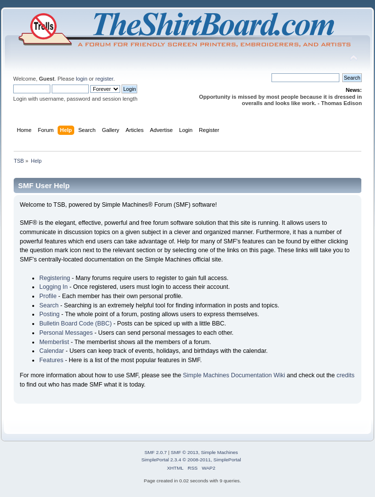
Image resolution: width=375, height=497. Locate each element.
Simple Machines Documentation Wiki (234, 375)
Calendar (51, 350)
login (81, 79)
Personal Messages (66, 332)
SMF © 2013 (184, 452)
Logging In (53, 286)
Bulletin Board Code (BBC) (75, 323)
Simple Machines (219, 452)
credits (345, 375)
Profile (47, 296)
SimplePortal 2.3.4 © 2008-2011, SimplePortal (191, 459)
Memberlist (54, 342)
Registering (54, 278)
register (104, 79)
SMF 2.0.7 (156, 452)
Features (51, 360)
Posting (49, 314)
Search (49, 305)
